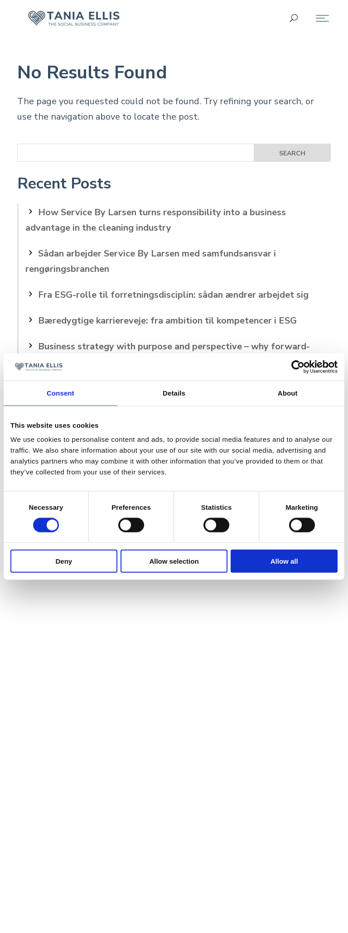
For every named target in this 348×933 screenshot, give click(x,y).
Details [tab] (174, 392)
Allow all (284, 561)
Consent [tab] (60, 392)
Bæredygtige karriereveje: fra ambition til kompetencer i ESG (167, 320)
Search (292, 153)
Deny (63, 561)
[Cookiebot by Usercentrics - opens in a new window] (298, 366)
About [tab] (288, 392)
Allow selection (173, 561)
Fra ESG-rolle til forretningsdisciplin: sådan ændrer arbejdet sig (173, 295)
